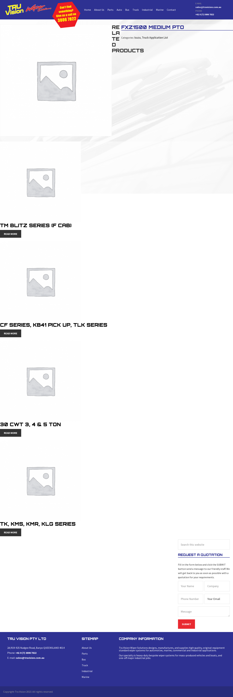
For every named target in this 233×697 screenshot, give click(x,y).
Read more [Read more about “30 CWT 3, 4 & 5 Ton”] (10, 432)
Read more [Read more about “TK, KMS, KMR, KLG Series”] (10, 532)
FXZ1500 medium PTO (28, 9)
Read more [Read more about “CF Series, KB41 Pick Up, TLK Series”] (10, 333)
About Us (99, 9)
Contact (171, 9)
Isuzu (137, 37)
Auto (119, 9)
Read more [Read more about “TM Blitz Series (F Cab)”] (10, 233)
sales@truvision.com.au (208, 7)
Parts (110, 9)
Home (87, 9)
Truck (136, 9)
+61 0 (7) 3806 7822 (204, 14)
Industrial (147, 9)
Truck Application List (153, 37)
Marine (160, 9)
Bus (127, 9)
